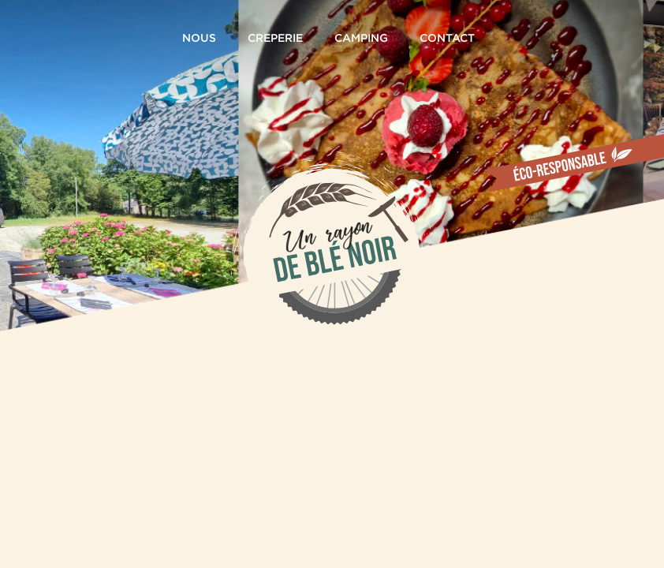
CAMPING (361, 48)
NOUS (199, 48)
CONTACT (447, 48)
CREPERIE (275, 48)
